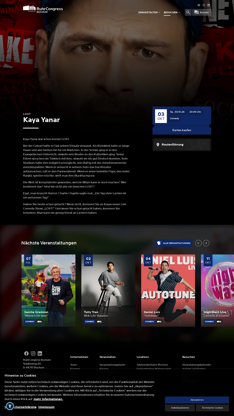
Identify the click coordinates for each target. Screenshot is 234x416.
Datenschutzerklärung (20, 407)
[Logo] (63, 9)
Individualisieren (180, 407)
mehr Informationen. (48, 399)
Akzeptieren (197, 399)
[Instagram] (33, 353)
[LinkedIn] (40, 353)
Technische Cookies (212, 407)
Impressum (46, 407)
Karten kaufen (181, 130)
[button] (10, 406)
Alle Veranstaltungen (173, 243)
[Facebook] (26, 353)
